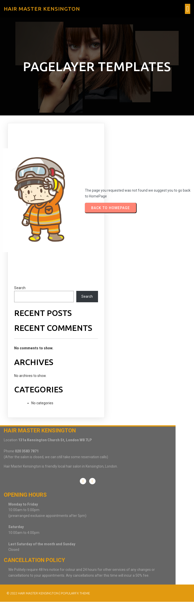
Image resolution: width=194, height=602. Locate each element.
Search (20, 290)
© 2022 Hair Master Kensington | (33, 593)
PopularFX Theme (75, 593)
